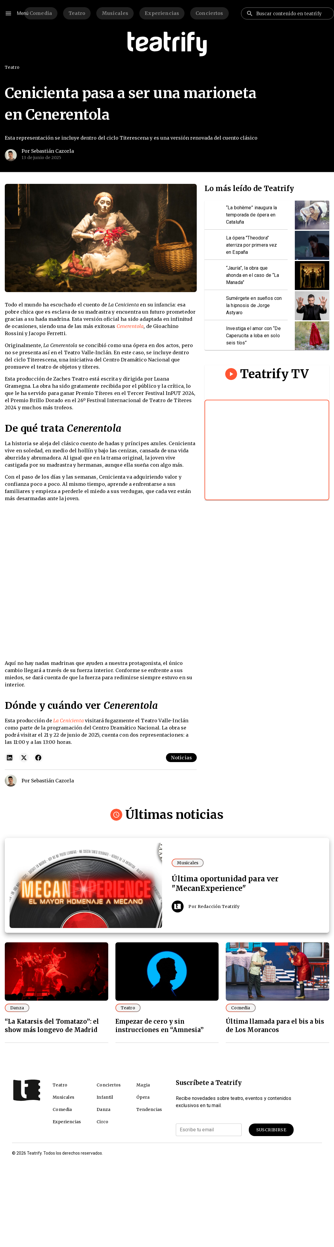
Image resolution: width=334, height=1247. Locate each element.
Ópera (143, 1097)
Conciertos (209, 13)
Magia (143, 1085)
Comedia (41, 13)
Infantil (105, 1097)
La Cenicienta (68, 721)
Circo (103, 1121)
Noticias (181, 758)
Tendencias (149, 1109)
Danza (17, 1008)
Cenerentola (130, 326)
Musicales (115, 13)
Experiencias (162, 13)
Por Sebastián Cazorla (48, 151)
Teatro (76, 13)
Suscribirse (271, 1129)
